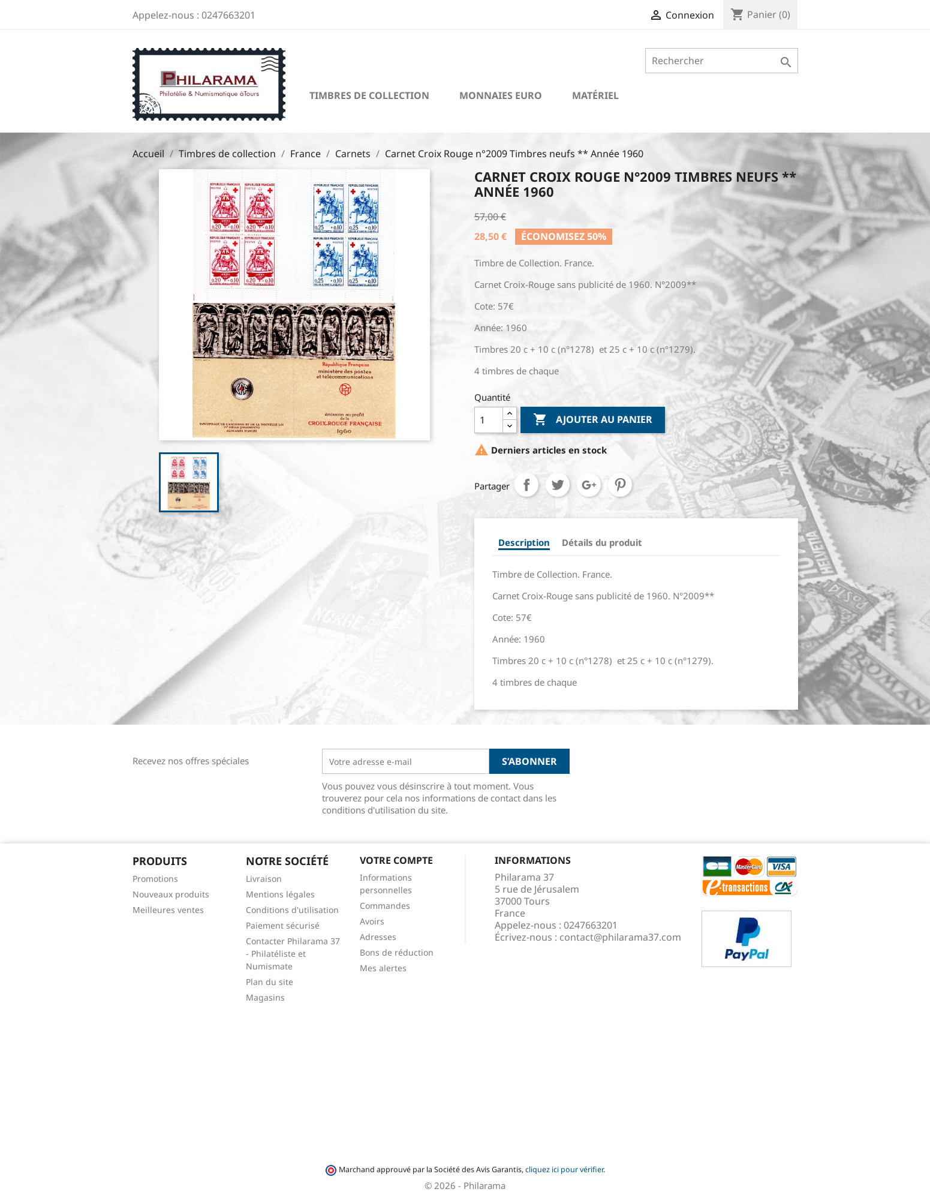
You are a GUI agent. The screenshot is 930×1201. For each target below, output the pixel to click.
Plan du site (269, 981)
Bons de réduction (397, 952)
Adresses (378, 936)
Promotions (155, 878)
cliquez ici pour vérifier (564, 1169)
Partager (526, 485)
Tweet (558, 485)
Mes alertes (383, 968)
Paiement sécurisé (283, 925)
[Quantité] (488, 420)
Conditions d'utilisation (292, 909)
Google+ (589, 485)
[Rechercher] (721, 60)
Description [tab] (524, 542)
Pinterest (620, 485)
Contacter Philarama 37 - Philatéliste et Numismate (293, 953)
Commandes (385, 905)
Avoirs (372, 921)
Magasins (265, 997)
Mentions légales (280, 894)
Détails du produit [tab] (602, 542)
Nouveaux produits (171, 894)
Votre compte (396, 860)
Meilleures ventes (168, 909)
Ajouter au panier (592, 420)
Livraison (264, 878)
